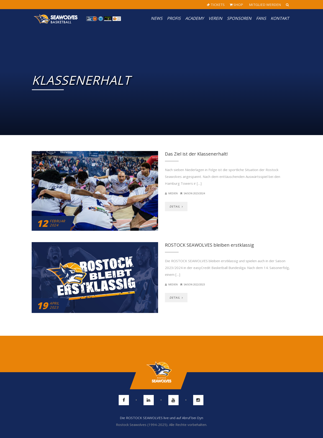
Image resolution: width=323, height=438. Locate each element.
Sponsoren (239, 18)
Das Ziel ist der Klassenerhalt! (196, 154)
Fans (261, 18)
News (156, 18)
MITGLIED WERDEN (264, 4)
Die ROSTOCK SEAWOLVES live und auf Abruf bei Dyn (161, 417)
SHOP (236, 4)
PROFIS (174, 18)
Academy (194, 18)
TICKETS (216, 4)
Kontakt (280, 18)
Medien (173, 193)
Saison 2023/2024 (194, 193)
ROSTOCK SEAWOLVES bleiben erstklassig (209, 245)
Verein (215, 18)
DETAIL (176, 206)
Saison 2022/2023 (194, 284)
